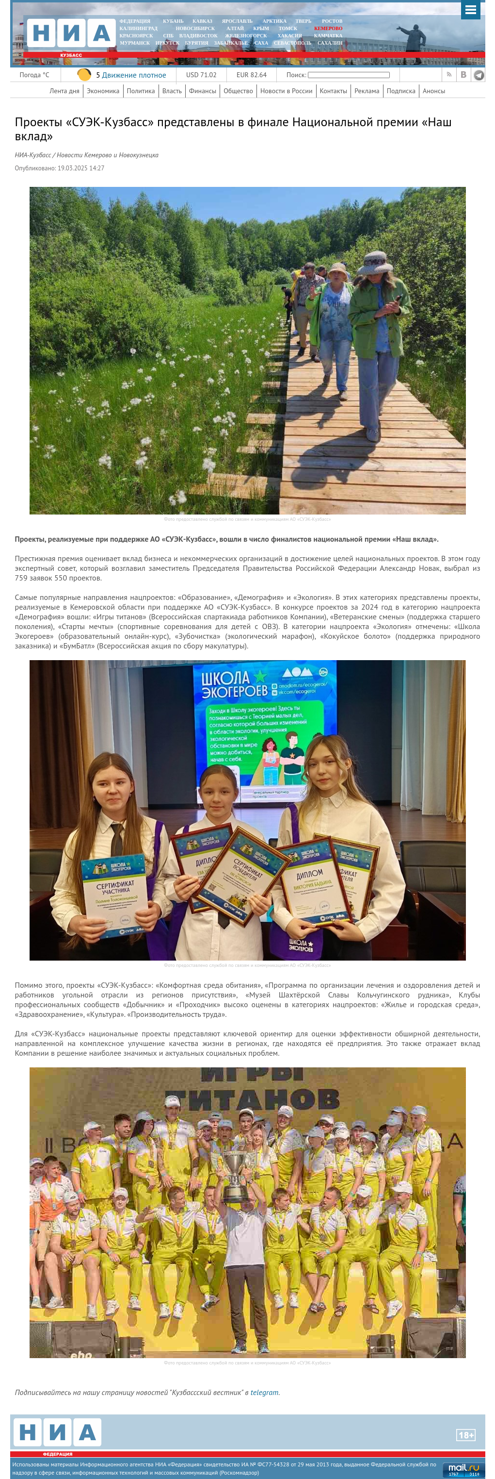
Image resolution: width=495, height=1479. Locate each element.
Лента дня (65, 90)
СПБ (168, 35)
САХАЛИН (330, 43)
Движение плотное (134, 75)
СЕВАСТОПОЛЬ (292, 43)
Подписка (401, 90)
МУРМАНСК (135, 43)
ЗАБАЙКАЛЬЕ (231, 43)
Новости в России (286, 90)
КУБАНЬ (173, 21)
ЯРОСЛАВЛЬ (237, 21)
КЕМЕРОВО (328, 28)
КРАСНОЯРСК (136, 35)
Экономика (103, 90)
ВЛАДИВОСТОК (198, 35)
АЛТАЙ (235, 28)
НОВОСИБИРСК (195, 28)
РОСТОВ (332, 21)
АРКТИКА (275, 21)
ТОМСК (289, 28)
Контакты (334, 90)
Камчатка (327, 35)
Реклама (367, 90)
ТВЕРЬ (304, 21)
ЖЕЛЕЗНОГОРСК (246, 35)
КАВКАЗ (202, 21)
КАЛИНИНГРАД (139, 28)
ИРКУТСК (167, 43)
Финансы (202, 90)
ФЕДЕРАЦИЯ (135, 21)
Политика (141, 90)
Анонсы (434, 90)
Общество (238, 90)
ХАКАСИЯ (289, 35)
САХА (261, 43)
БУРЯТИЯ (196, 43)
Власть (172, 90)
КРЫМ (261, 28)
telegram (264, 1392)
